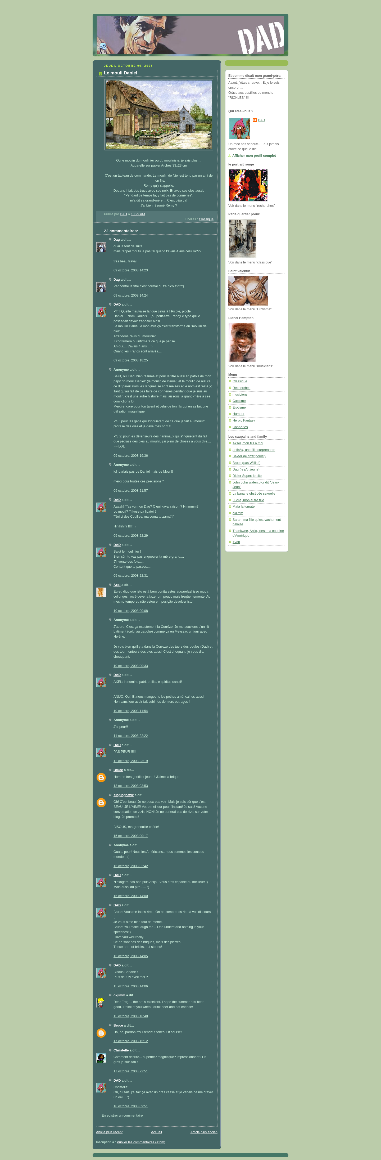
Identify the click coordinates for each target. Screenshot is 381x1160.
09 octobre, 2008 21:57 (131, 490)
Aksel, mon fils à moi (248, 443)
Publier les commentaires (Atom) (141, 1142)
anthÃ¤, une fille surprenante (254, 450)
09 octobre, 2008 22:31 (131, 575)
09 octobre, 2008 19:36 (131, 456)
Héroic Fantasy (244, 420)
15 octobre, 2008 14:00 (131, 896)
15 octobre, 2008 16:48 (131, 1016)
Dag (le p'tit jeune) (246, 469)
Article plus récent (109, 1132)
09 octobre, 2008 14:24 (131, 295)
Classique (206, 219)
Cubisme (239, 401)
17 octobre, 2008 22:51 (131, 1071)
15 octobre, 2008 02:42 (131, 866)
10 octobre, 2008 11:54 (131, 711)
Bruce (118, 770)
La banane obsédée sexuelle (254, 493)
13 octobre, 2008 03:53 (131, 786)
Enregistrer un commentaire (122, 1115)
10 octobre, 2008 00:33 (131, 666)
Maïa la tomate (244, 506)
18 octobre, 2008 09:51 (131, 1106)
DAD (117, 304)
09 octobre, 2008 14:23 (131, 270)
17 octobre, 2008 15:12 (131, 1041)
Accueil (156, 1132)
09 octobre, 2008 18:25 (131, 360)
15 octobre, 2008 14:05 (131, 956)
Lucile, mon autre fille (248, 500)
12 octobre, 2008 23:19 (131, 761)
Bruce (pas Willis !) (246, 463)
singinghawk (124, 795)
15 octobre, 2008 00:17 (131, 836)
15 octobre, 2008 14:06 (131, 986)
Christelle (121, 1050)
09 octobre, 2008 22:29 (131, 536)
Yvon (236, 542)
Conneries (240, 427)
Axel (117, 585)
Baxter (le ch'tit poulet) (249, 456)
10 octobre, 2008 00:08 (131, 611)
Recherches (241, 388)
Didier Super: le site (247, 476)
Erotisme (239, 407)
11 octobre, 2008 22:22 (131, 736)
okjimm (119, 995)
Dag (117, 239)
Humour (238, 414)
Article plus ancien (203, 1132)
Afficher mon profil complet (254, 156)
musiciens (240, 394)
